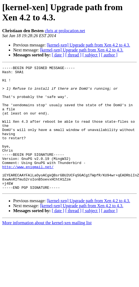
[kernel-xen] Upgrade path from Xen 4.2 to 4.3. (88, 45)
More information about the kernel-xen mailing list (47, 247)
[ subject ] (91, 55)
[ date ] (58, 55)
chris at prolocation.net (65, 30)
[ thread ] (73, 55)
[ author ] (109, 55)
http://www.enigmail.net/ (27, 187)
